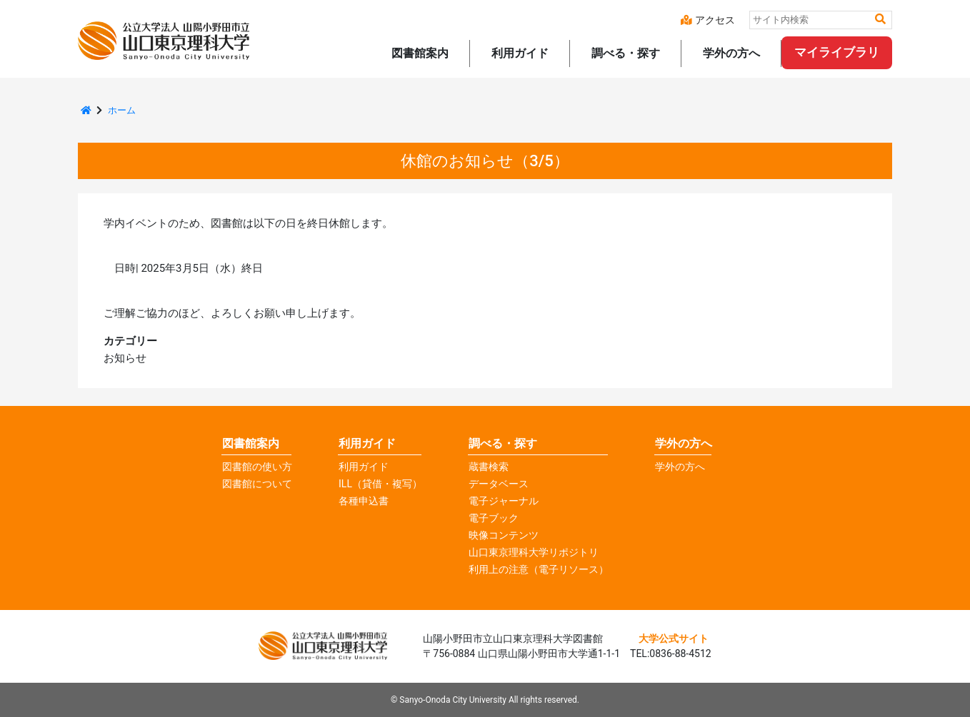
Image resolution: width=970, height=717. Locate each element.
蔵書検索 (489, 466)
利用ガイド (364, 466)
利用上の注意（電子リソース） (539, 569)
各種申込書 (364, 501)
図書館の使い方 (257, 466)
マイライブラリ (836, 52)
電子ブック (494, 518)
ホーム (122, 110)
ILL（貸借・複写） (380, 483)
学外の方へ (683, 443)
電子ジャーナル (504, 501)
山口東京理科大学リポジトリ (534, 552)
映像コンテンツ (504, 535)
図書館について (257, 483)
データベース (499, 483)
